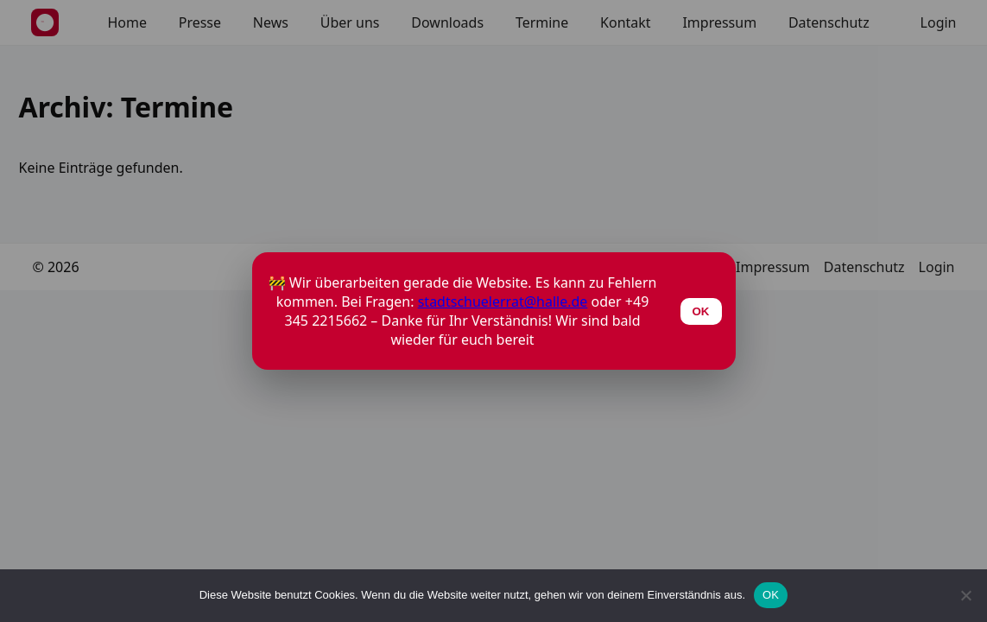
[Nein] (965, 595)
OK (770, 594)
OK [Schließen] (701, 311)
